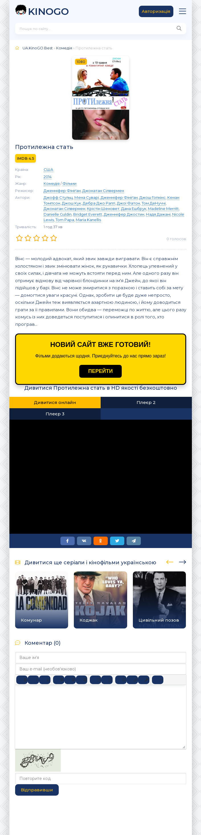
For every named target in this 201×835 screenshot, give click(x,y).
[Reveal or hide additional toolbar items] (157, 680)
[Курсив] (33, 680)
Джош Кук (71, 203)
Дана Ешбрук (133, 208)
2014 (48, 176)
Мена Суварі (86, 197)
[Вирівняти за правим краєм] (81, 680)
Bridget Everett (87, 214)
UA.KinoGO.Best (38, 48)
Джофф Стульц (58, 197)
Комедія (64, 48)
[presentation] (169, 561)
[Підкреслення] (44, 680)
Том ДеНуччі (154, 203)
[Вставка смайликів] (121, 680)
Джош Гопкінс (152, 197)
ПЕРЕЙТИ (100, 371)
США (48, 169)
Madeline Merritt (163, 208)
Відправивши (37, 789)
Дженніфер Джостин (124, 214)
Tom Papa (65, 219)
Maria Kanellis (88, 219)
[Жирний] (22, 680)
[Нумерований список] (107, 680)
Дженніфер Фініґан (62, 190)
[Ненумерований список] (95, 680)
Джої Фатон (128, 203)
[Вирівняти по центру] (70, 680)
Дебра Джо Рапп (99, 203)
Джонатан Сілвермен (103, 190)
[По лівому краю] (58, 680)
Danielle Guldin (58, 214)
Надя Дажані (158, 214)
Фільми (69, 183)
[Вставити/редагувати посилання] (132, 680)
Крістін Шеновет (103, 208)
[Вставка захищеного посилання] (143, 680)
